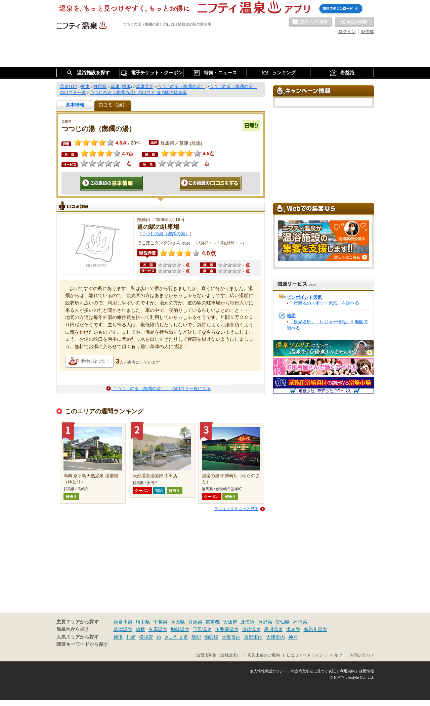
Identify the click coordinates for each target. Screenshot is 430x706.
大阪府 (230, 622)
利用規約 (347, 671)
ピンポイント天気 (304, 297)
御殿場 (211, 637)
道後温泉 (251, 629)
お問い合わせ (362, 655)
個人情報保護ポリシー (268, 671)
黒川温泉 (273, 629)
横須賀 (146, 637)
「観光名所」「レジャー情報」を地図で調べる (327, 324)
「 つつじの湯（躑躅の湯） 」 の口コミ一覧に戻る (161, 388)
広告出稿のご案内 (264, 655)
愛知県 (282, 622)
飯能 (196, 637)
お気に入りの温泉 (310, 22)
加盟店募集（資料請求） (218, 655)
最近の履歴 (354, 22)
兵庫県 (178, 622)
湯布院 (293, 629)
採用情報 (366, 671)
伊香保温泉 (227, 629)
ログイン (347, 31)
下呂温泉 (202, 629)
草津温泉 (123, 629)
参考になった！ (95, 361)
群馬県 (195, 622)
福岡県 (300, 622)
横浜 (118, 637)
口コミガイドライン (305, 655)
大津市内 (275, 637)
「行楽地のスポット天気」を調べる (324, 302)
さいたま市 (176, 637)
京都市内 (253, 637)
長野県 (265, 622)
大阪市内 (231, 637)
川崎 (131, 637)
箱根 (140, 629)
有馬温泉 (157, 629)
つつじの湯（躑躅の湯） (165, 233)
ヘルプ (336, 655)
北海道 (248, 622)
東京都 (213, 622)
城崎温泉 (180, 629)
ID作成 (367, 31)
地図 (291, 315)
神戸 (293, 637)
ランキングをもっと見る (236, 508)
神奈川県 (123, 622)
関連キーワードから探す (82, 644)
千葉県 (160, 622)
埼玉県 (143, 622)
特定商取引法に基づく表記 (313, 671)
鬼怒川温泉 (315, 629)
